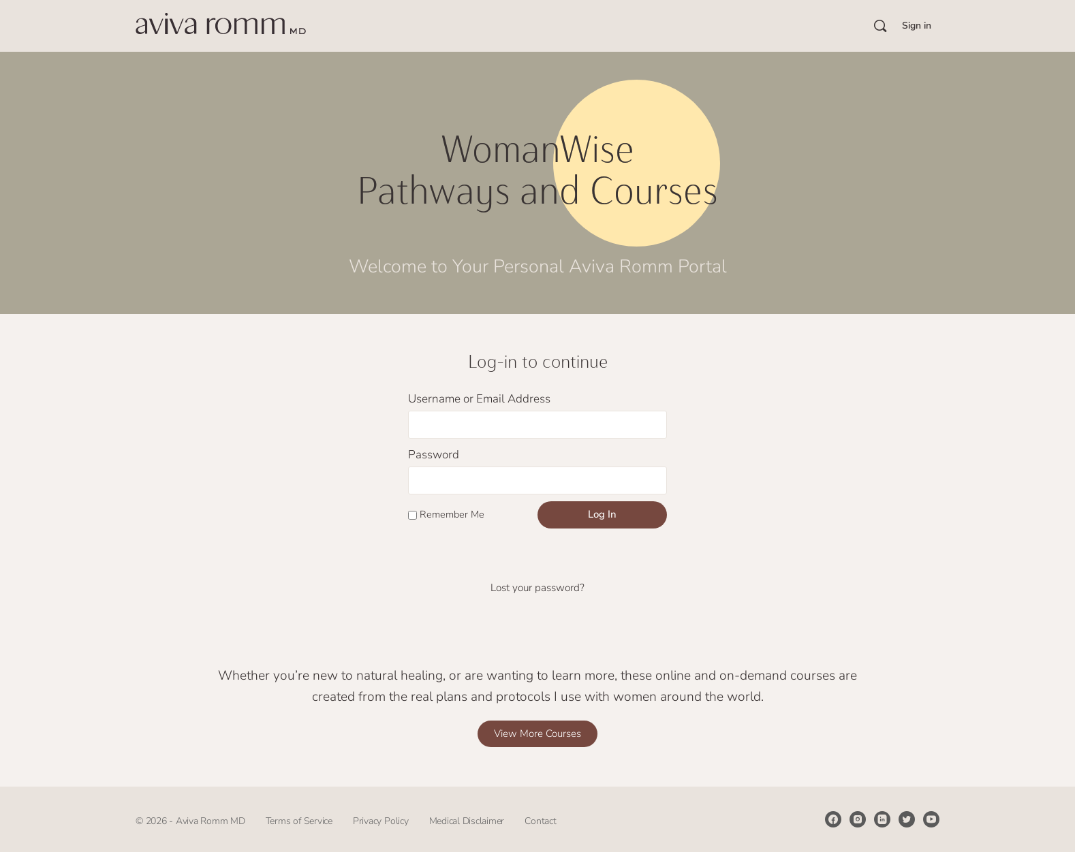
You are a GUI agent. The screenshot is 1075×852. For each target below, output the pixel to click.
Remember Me (446, 514)
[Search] (880, 26)
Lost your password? (537, 588)
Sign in (916, 25)
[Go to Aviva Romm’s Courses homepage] (221, 24)
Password (433, 454)
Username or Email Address (479, 399)
